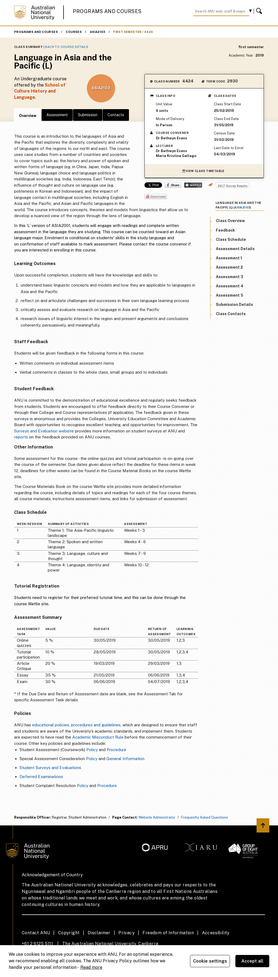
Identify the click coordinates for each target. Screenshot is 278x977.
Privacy (126, 932)
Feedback (225, 230)
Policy (92, 749)
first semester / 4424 (133, 31)
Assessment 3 (229, 277)
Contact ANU (36, 932)
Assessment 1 (229, 258)
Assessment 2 (229, 267)
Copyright (69, 932)
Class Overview (230, 221)
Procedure (116, 749)
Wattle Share (193, 185)
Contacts (116, 115)
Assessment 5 (229, 295)
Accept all (252, 961)
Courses (74, 31)
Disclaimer (99, 932)
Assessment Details (235, 249)
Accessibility (216, 932)
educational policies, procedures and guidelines (76, 725)
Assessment (57, 115)
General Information (125, 758)
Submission (87, 115)
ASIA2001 (61, 225)
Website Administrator (156, 817)
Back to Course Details (66, 46)
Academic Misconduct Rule (98, 737)
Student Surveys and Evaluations (50, 767)
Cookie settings (210, 961)
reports (21, 437)
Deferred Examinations (41, 776)
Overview (27, 115)
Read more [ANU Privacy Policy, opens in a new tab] (91, 967)
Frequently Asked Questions (204, 817)
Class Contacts (231, 314)
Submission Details (234, 304)
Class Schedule (231, 239)
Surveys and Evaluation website (44, 431)
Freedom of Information (168, 932)
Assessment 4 (229, 286)
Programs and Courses (107, 11)
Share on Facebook (173, 185)
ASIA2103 (97, 31)
